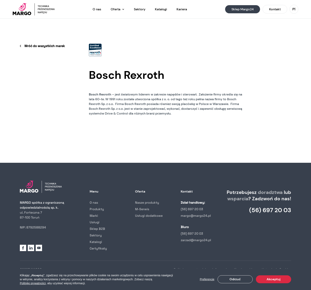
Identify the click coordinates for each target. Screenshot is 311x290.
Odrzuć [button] (235, 279)
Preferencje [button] (207, 279)
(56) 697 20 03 (192, 209)
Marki (94, 216)
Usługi (94, 222)
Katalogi (96, 242)
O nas (94, 202)
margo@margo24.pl (196, 216)
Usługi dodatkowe (149, 216)
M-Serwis (142, 209)
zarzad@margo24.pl (196, 240)
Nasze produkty (147, 202)
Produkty (97, 209)
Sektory (96, 235)
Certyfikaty (98, 248)
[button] (117, 9)
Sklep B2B (97, 229)
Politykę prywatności (33, 283)
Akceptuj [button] (273, 279)
